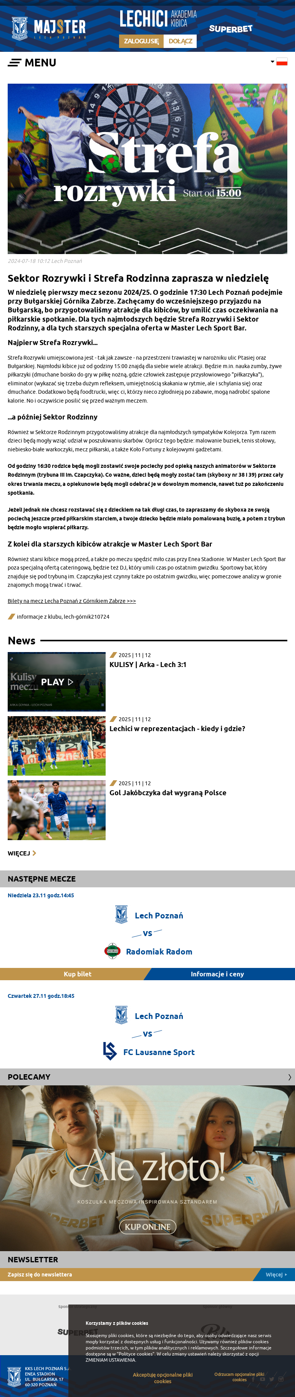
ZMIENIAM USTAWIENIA (110, 1360)
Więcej (19, 853)
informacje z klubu (39, 617)
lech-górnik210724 (86, 617)
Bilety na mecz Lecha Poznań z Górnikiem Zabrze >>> (72, 601)
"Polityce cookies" (135, 1354)
